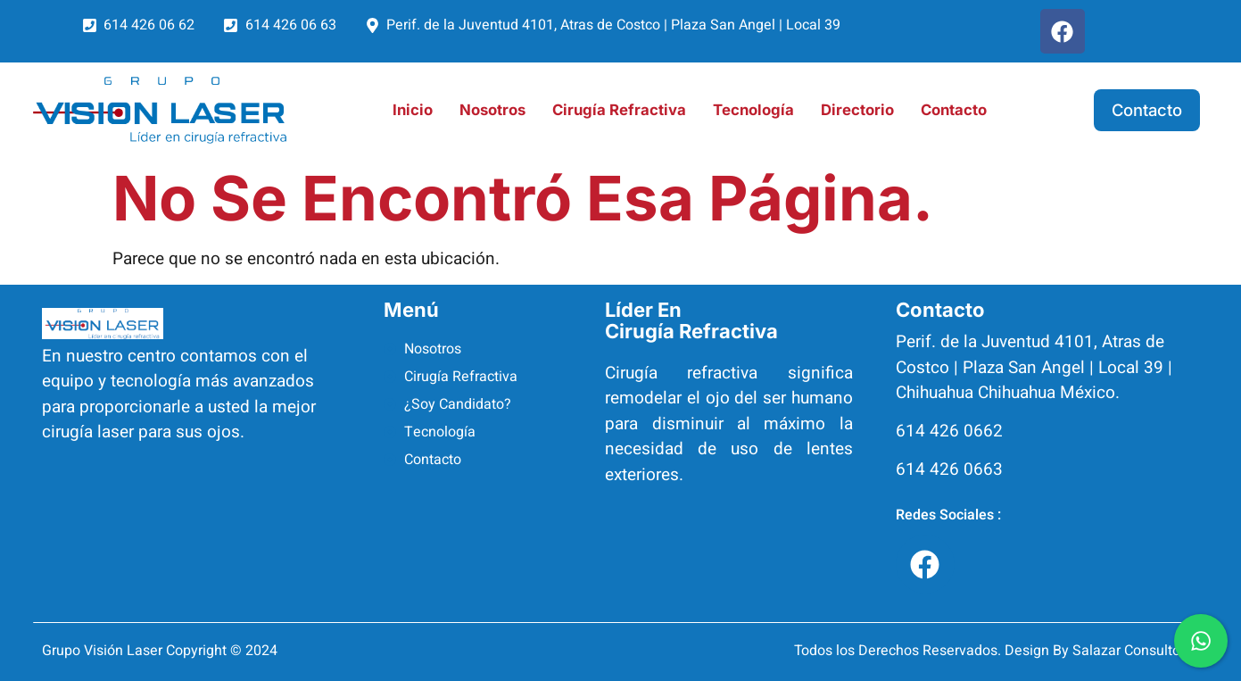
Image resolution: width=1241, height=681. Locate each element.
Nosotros (492, 110)
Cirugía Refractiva (619, 110)
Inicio (413, 110)
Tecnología (753, 110)
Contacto (954, 110)
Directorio (857, 110)
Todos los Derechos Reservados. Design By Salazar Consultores (997, 650)
